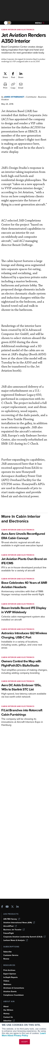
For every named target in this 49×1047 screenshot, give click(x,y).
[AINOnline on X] (12, 907)
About (5, 1006)
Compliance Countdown (13, 995)
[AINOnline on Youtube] (7, 907)
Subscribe (7, 952)
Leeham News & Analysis (15, 940)
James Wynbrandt (14, 96)
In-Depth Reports (10, 977)
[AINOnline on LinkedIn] (17, 907)
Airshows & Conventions (13, 988)
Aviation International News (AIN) (19, 922)
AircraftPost (10, 926)
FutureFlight (8, 933)
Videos (6, 981)
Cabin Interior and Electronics (17, 29)
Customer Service (10, 955)
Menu (39, 22)
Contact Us (8, 1017)
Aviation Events (10, 991)
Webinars (7, 984)
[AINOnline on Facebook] (2, 907)
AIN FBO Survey (11, 919)
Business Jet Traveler (14, 930)
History (6, 1013)
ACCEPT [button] (24, 1042)
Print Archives (9, 970)
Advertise (9, 1021)
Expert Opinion (9, 974)
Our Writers (8, 1010)
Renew (6, 959)
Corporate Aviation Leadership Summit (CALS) (24, 937)
